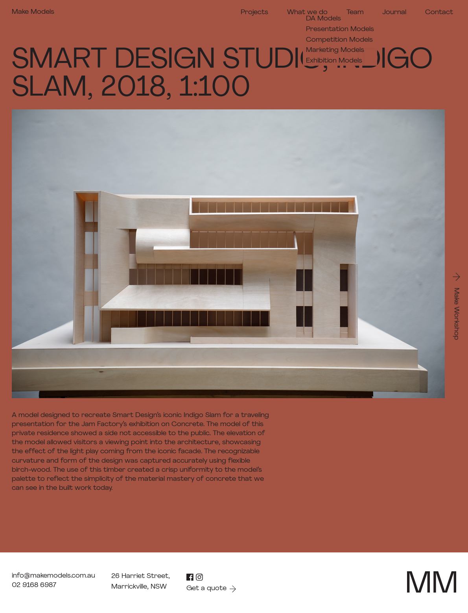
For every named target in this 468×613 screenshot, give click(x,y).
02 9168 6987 (34, 585)
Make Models (33, 12)
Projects (254, 12)
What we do (307, 12)
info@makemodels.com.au (53, 575)
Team (355, 12)
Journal (394, 12)
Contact (439, 12)
